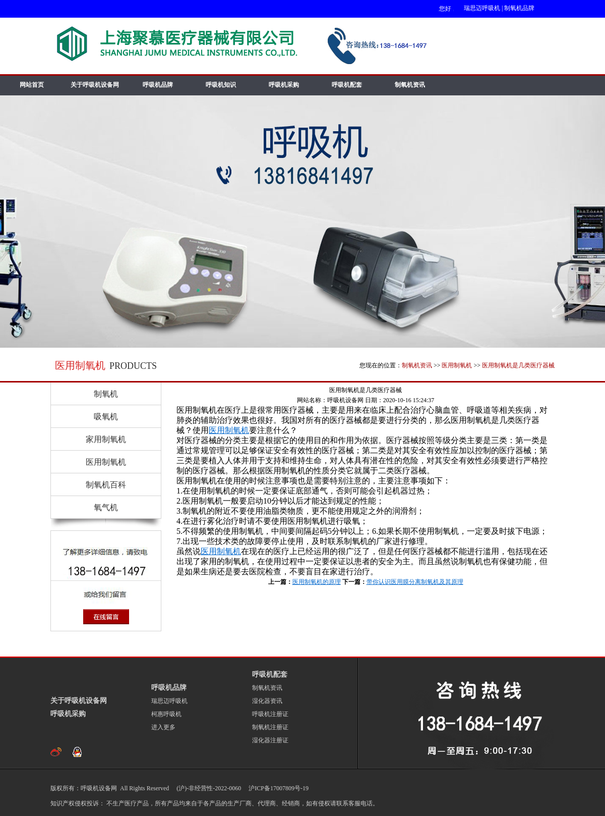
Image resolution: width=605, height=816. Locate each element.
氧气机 (106, 507)
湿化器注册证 (270, 740)
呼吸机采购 (284, 84)
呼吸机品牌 (158, 84)
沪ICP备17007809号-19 (278, 788)
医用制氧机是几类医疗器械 (518, 365)
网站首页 (32, 84)
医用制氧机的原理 (316, 581)
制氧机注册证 (270, 727)
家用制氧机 (106, 439)
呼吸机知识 (221, 84)
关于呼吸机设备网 (95, 84)
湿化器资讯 (267, 700)
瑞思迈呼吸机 (482, 8)
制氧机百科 (106, 484)
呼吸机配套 (347, 84)
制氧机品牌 (519, 8)
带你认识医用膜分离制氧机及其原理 (415, 581)
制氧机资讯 (410, 84)
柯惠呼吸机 (166, 714)
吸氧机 (106, 416)
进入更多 (163, 727)
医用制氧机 (457, 365)
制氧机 (106, 394)
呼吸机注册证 (270, 714)
